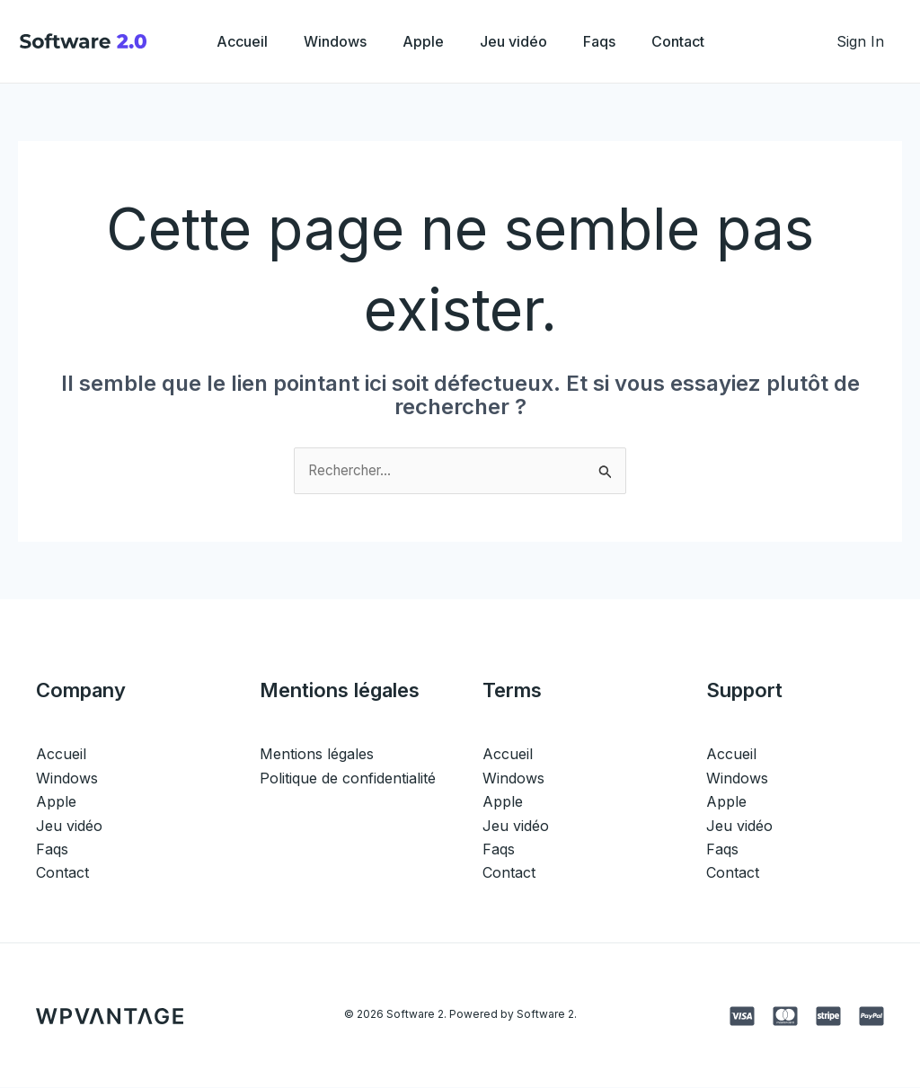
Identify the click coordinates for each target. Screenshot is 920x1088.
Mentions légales (317, 755)
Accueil (224, 41)
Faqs (610, 41)
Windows (324, 41)
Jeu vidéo (517, 41)
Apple (419, 41)
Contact (695, 41)
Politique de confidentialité (348, 779)
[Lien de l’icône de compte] (860, 41)
